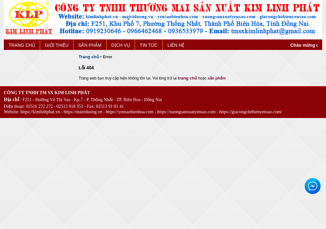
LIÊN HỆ (175, 45)
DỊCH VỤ (120, 45)
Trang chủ (89, 56)
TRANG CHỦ (22, 45)
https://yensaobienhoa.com (130, 111)
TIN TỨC (149, 45)
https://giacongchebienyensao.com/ (250, 111)
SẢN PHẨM (89, 45)
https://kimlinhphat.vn (40, 111)
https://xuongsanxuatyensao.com (186, 111)
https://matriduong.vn (83, 111)
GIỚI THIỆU (56, 45)
